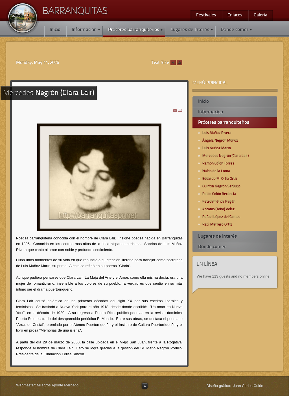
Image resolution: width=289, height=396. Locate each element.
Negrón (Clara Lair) (48, 93)
